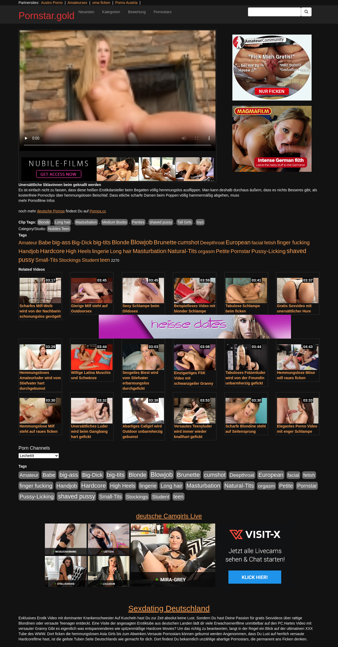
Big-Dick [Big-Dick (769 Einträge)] (82, 242)
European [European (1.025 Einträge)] (238, 242)
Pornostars (163, 12)
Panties (138, 222)
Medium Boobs (114, 222)
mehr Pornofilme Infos (36, 200)
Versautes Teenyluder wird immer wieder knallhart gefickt (193, 431)
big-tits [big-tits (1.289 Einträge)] (102, 242)
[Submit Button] (306, 11)
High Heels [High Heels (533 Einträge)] (78, 251)
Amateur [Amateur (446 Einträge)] (27, 242)
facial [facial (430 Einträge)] (257, 242)
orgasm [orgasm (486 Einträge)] (206, 251)
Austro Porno (52, 3)
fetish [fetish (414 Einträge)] (270, 242)
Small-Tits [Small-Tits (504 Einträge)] (46, 260)
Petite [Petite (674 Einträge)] (223, 251)
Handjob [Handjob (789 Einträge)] (28, 251)
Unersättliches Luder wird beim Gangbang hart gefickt (89, 431)
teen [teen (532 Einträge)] (105, 260)
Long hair (62, 222)
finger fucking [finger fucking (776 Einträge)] (293, 242)
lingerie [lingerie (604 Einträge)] (100, 251)
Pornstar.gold (46, 15)
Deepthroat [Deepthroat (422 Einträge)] (212, 242)
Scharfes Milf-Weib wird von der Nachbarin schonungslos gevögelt (40, 311)
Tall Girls (184, 222)
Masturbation (86, 222)
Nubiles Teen (58, 229)
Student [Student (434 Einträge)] (90, 260)
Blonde (44, 222)
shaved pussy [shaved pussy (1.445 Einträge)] (76, 496)
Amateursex (77, 3)
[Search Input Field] (274, 11)
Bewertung (137, 12)
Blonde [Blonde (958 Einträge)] (120, 242)
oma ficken (101, 3)
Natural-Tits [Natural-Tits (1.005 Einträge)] (182, 251)
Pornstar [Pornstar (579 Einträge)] (240, 251)
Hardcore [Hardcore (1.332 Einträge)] (52, 251)
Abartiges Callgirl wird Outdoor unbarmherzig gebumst (143, 431)
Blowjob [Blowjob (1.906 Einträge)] (141, 242)
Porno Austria (126, 3)
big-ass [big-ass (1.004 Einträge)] (61, 242)
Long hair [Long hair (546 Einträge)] (121, 251)
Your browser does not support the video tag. (117, 90)
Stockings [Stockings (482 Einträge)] (70, 260)
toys (200, 222)
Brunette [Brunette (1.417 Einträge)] (165, 242)
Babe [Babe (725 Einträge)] (44, 242)
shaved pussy (160, 222)
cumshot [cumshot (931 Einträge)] (188, 242)
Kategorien (111, 12)
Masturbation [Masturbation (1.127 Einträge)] (149, 251)
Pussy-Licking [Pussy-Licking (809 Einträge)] (268, 251)
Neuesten (86, 12)
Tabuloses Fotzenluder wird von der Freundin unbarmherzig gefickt (245, 377)
